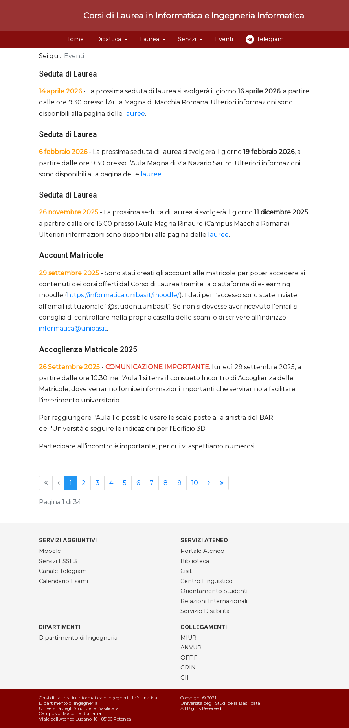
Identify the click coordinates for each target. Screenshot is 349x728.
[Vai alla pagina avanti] (209, 483)
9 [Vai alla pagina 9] (180, 483)
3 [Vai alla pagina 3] (97, 483)
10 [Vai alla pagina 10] (194, 483)
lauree (134, 113)
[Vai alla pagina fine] (222, 483)
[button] (112, 39)
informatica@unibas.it (73, 328)
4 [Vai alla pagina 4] (111, 483)
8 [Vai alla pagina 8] (165, 483)
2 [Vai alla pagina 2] (84, 483)
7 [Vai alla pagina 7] (152, 483)
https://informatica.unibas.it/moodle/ (123, 295)
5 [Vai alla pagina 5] (125, 483)
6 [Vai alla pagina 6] (138, 483)
